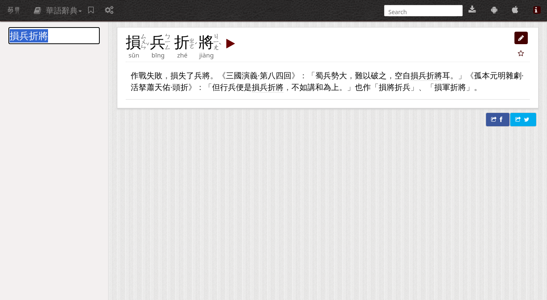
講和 (315, 87)
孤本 (482, 75)
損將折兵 (394, 87)
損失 (178, 75)
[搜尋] (422, 12)
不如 (299, 87)
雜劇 (514, 75)
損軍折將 (450, 87)
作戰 (139, 75)
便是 (244, 87)
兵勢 (331, 75)
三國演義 (242, 75)
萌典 (13, 10)
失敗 (154, 75)
